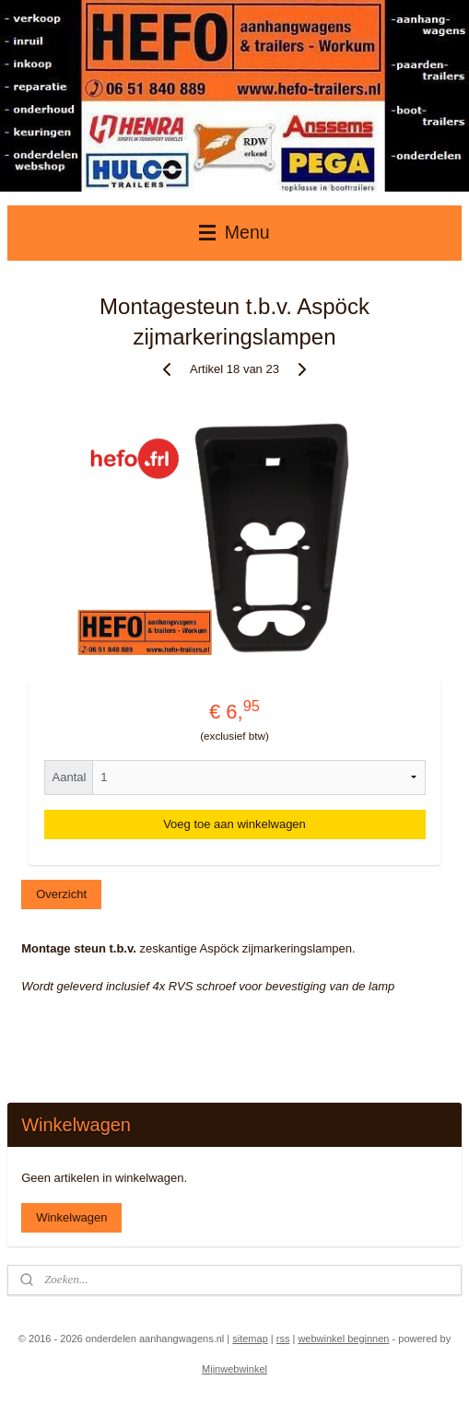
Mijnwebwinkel (234, 1368)
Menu (234, 232)
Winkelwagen (71, 1217)
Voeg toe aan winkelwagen (234, 824)
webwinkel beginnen (343, 1338)
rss (283, 1338)
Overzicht (61, 895)
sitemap (250, 1338)
